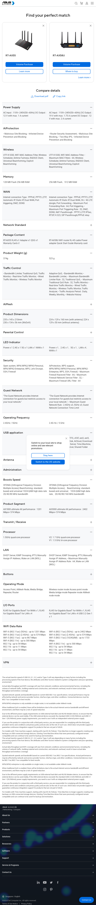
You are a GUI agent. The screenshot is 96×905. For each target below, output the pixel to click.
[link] (24, 71)
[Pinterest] (51, 887)
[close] (66, 438)
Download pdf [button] (39, 96)
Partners (6, 820)
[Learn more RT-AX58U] (84, 77)
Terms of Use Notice (10, 902)
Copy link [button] (58, 96)
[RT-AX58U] (71, 55)
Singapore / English (11, 894)
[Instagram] (45, 887)
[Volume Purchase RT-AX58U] (71, 64)
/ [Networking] (22, 808)
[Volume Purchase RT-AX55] (24, 64)
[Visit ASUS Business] (10, 807)
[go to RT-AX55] (24, 40)
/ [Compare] (31, 808)
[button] (76, 3)
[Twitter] (51, 880)
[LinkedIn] (38, 880)
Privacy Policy (26, 902)
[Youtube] (45, 880)
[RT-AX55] (24, 55)
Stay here (48, 455)
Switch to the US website (48, 462)
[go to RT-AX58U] (71, 40)
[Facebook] (58, 880)
